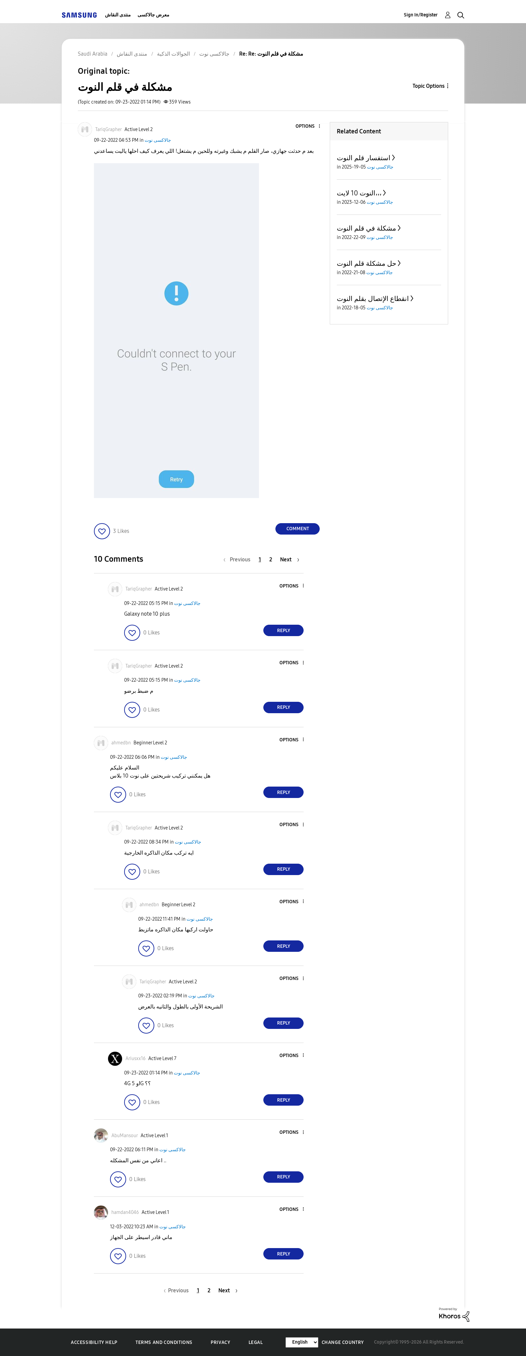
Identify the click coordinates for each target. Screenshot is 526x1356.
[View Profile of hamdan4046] (125, 1212)
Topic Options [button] (428, 86)
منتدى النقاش (118, 15)
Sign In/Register (421, 15)
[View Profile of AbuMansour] (124, 1135)
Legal (256, 1342)
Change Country (343, 1342)
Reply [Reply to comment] (283, 630)
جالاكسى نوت (158, 140)
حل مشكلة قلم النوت (366, 263)
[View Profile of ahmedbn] (121, 743)
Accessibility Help (94, 1342)
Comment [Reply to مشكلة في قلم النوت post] (297, 529)
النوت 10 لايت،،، (359, 193)
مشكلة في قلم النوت (366, 228)
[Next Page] (290, 559)
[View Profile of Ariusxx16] (135, 1058)
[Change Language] (301, 1342)
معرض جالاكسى (153, 15)
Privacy (220, 1342)
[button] (308, 126)
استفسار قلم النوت (363, 158)
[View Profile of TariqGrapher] (108, 129)
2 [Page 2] (270, 559)
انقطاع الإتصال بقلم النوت (373, 299)
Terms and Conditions (164, 1342)
